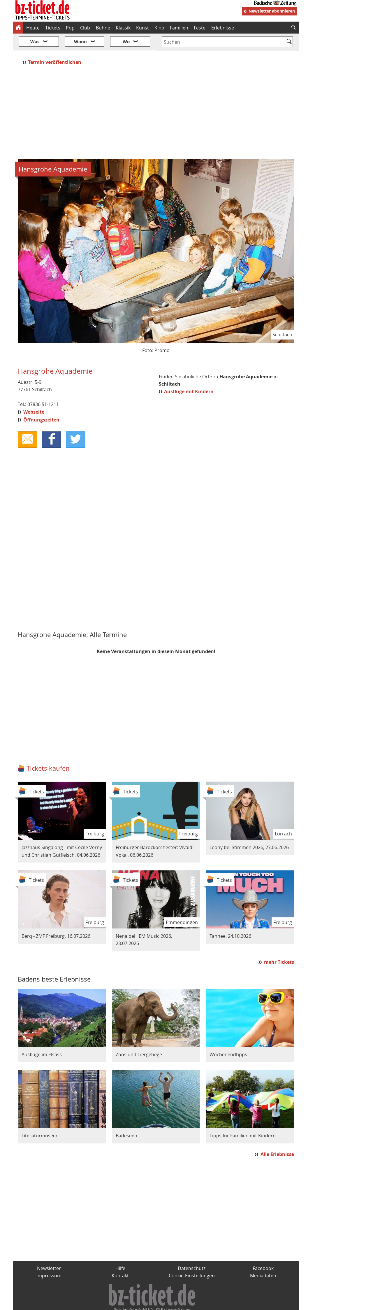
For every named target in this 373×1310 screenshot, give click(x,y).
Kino (159, 28)
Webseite (33, 394)
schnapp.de (128, 1303)
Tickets (52, 28)
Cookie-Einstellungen (192, 1258)
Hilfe (120, 1251)
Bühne (103, 28)
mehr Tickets (279, 945)
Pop (70, 28)
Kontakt (120, 1258)
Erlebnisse (222, 28)
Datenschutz (191, 1251)
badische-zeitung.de (88, 1303)
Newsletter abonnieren (272, 11)
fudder (154, 1303)
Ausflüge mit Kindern (189, 374)
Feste (199, 28)
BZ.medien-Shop (228, 1303)
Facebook (263, 1251)
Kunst (142, 28)
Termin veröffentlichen (55, 44)
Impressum (48, 1258)
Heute (33, 28)
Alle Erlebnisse (277, 1137)
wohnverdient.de (185, 1303)
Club (85, 28)
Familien (179, 28)
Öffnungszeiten (41, 402)
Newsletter (49, 1251)
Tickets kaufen (48, 751)
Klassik (123, 28)
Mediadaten (263, 1258)
